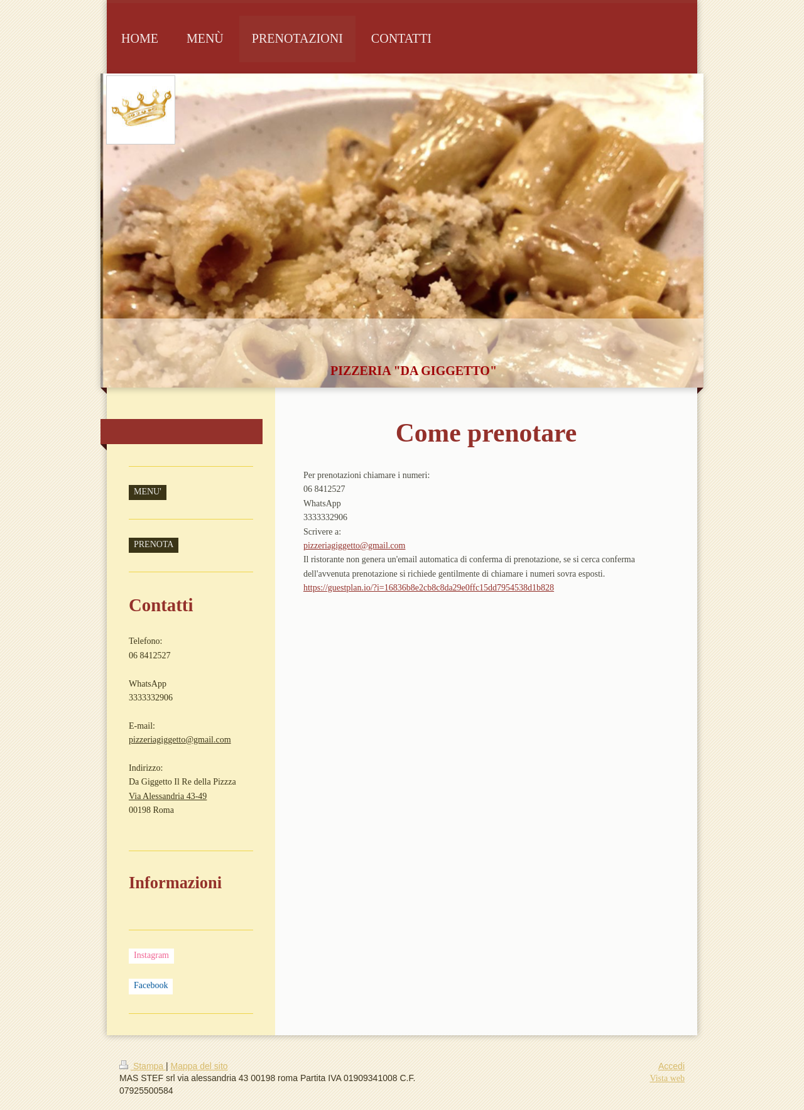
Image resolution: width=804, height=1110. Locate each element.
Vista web (667, 1078)
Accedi (671, 1066)
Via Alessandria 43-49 (168, 796)
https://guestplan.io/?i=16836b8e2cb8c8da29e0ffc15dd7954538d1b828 (428, 587)
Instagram (151, 955)
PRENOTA (153, 544)
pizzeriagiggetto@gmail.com (354, 545)
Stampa (142, 1066)
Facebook (151, 985)
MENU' (147, 491)
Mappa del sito (199, 1066)
